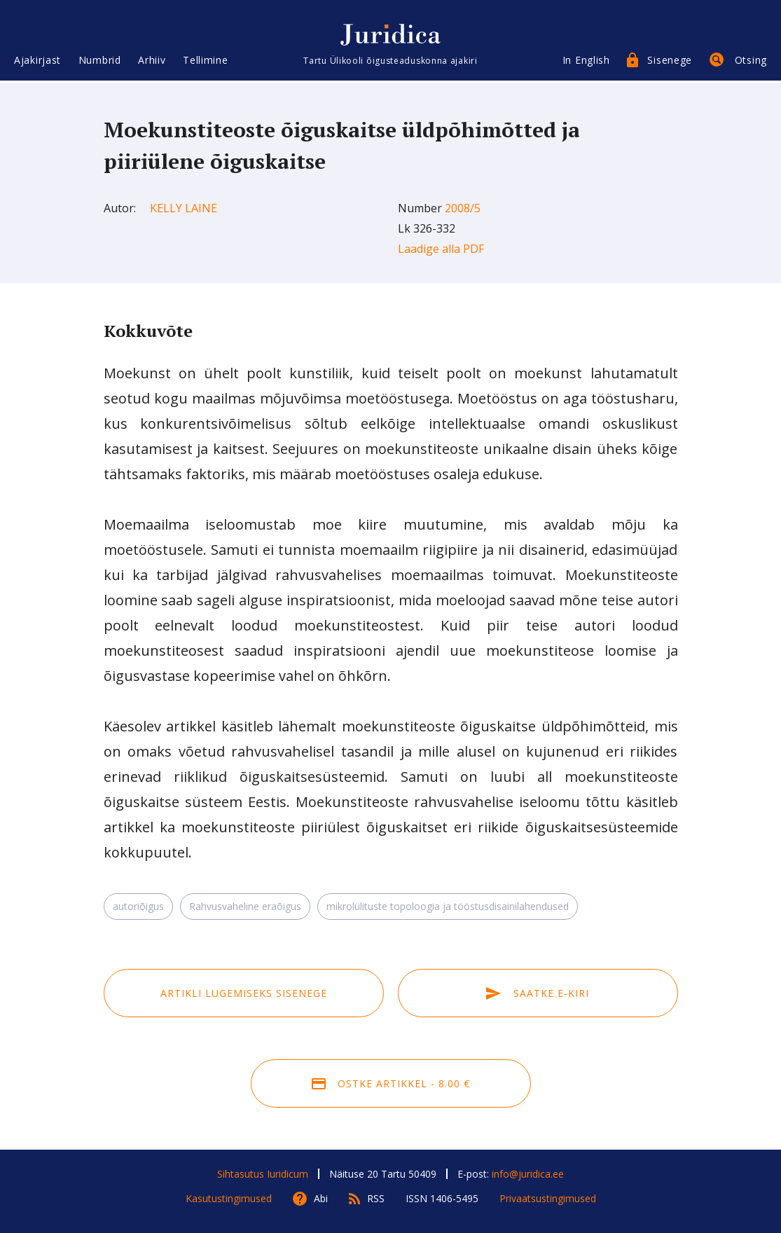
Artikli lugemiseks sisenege (243, 993)
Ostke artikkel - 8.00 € (391, 1083)
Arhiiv (151, 61)
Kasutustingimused (229, 1198)
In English (586, 61)
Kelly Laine (183, 208)
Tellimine (205, 61)
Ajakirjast (37, 61)
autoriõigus (138, 906)
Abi (321, 1198)
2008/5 (463, 208)
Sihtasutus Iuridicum (262, 1173)
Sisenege (669, 61)
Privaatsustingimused (547, 1198)
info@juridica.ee (528, 1173)
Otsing (751, 61)
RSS (376, 1198)
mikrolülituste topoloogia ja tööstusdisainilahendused (447, 906)
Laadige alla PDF (441, 248)
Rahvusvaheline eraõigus (245, 906)
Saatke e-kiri (537, 993)
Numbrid (99, 61)
